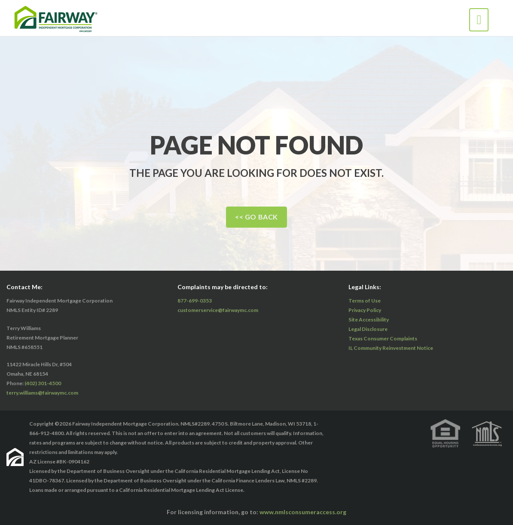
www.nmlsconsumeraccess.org (303, 512)
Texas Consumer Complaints (382, 338)
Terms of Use (364, 300)
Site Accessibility (368, 319)
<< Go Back (256, 217)
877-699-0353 (194, 300)
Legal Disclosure (368, 329)
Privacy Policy (364, 310)
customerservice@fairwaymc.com (217, 310)
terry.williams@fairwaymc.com (42, 392)
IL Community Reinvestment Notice (390, 348)
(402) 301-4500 (42, 383)
